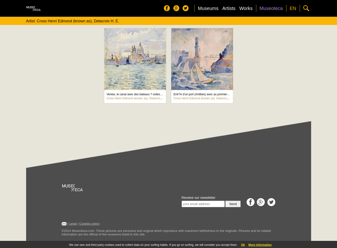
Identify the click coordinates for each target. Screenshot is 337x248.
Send (233, 204)
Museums (208, 8)
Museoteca (271, 8)
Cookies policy (89, 223)
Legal (73, 223)
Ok (243, 245)
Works (246, 8)
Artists (229, 8)
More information (260, 245)
